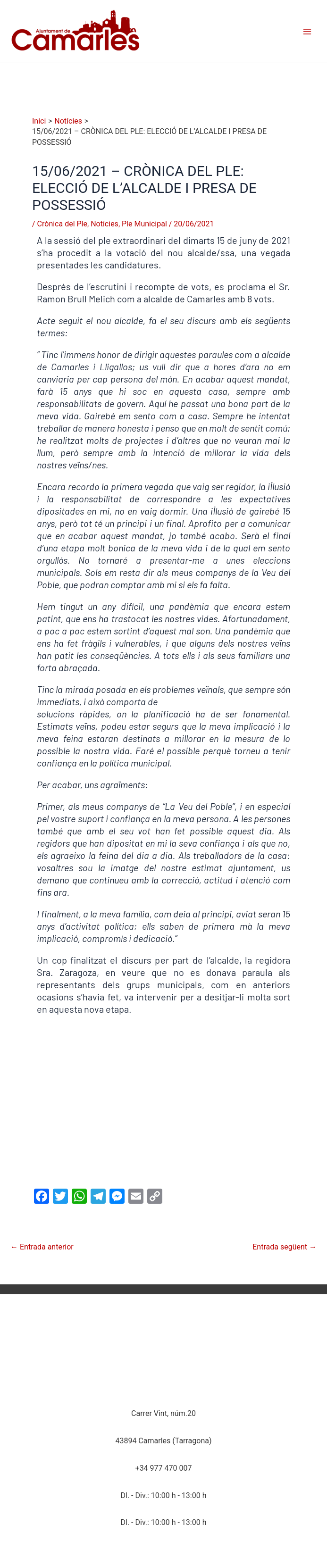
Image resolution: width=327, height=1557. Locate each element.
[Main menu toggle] (307, 31)
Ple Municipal (144, 223)
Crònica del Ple (62, 223)
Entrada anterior (42, 1247)
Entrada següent (284, 1247)
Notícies (104, 223)
